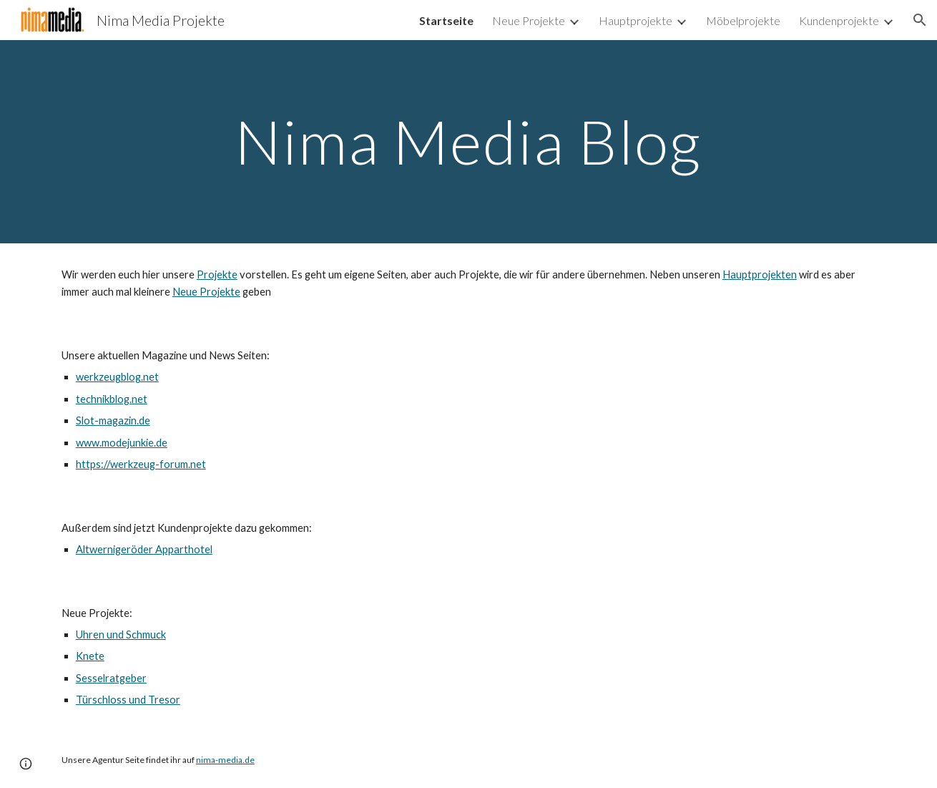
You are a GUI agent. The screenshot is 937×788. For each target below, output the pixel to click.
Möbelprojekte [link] (743, 20)
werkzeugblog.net (117, 377)
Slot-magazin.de (113, 420)
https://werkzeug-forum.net (141, 464)
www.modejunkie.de (121, 443)
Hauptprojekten (759, 274)
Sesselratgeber (111, 678)
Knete (90, 656)
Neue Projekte (206, 292)
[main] (468, 141)
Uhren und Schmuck (121, 634)
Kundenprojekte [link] (839, 20)
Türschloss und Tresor (128, 700)
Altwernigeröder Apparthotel (144, 549)
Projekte (217, 274)
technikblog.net (111, 399)
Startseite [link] (446, 20)
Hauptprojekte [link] (635, 20)
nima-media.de (225, 759)
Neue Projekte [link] (528, 20)
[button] (920, 20)
